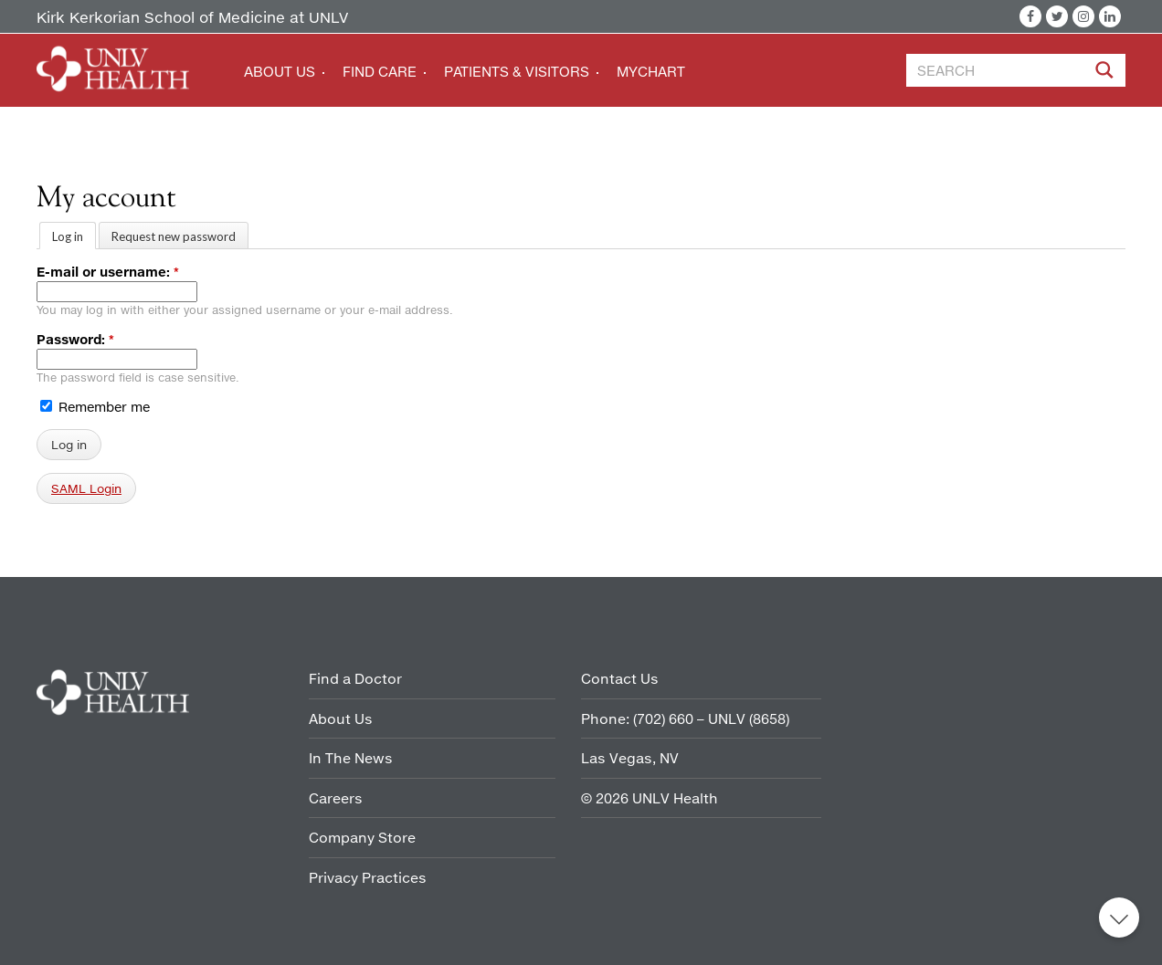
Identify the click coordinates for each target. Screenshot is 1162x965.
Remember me (95, 406)
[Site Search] (1106, 73)
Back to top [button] (1119, 917)
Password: (75, 339)
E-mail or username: (108, 271)
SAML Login (86, 488)
